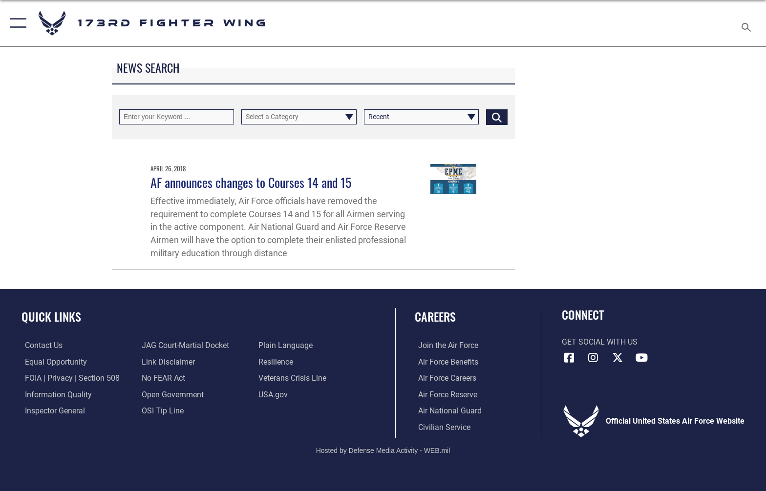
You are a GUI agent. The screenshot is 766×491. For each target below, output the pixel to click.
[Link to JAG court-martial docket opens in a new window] (184, 345)
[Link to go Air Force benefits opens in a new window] (445, 362)
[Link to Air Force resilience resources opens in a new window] (276, 362)
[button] (16, 23)
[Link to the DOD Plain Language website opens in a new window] (286, 345)
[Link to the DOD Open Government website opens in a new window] (172, 394)
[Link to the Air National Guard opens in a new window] (446, 410)
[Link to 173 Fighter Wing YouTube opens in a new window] (642, 357)
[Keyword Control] (176, 116)
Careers (435, 316)
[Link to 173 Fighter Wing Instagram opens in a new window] (593, 357)
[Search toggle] (747, 23)
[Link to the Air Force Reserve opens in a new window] (444, 394)
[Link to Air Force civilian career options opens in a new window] (441, 426)
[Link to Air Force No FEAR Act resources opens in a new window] (162, 378)
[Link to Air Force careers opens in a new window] (444, 378)
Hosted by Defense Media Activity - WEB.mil (383, 449)
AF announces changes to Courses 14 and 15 (250, 182)
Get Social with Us (600, 342)
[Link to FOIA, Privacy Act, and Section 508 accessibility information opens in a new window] (68, 378)
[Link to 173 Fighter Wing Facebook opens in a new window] (569, 357)
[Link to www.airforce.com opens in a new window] (445, 345)
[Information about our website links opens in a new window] (167, 362)
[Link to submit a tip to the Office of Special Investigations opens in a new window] (162, 410)
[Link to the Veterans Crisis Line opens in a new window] (293, 378)
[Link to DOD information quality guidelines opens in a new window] (54, 394)
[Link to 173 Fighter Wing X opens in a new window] (617, 357)
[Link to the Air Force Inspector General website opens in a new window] (51, 410)
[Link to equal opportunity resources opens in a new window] (52, 362)
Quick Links (51, 316)
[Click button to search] (497, 116)
